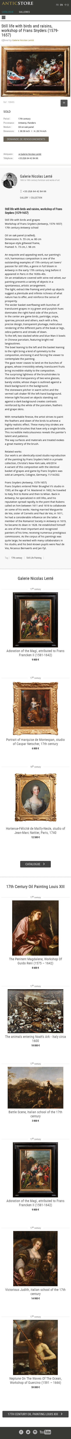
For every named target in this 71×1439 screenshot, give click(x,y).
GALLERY (24, 198)
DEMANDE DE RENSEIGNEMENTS (26, 139)
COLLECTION (36, 198)
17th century (16, 558)
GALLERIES (24, 11)
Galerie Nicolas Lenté (36, 176)
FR (57, 4)
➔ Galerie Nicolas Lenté (29, 154)
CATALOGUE (7, 11)
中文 (66, 4)
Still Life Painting (33, 558)
